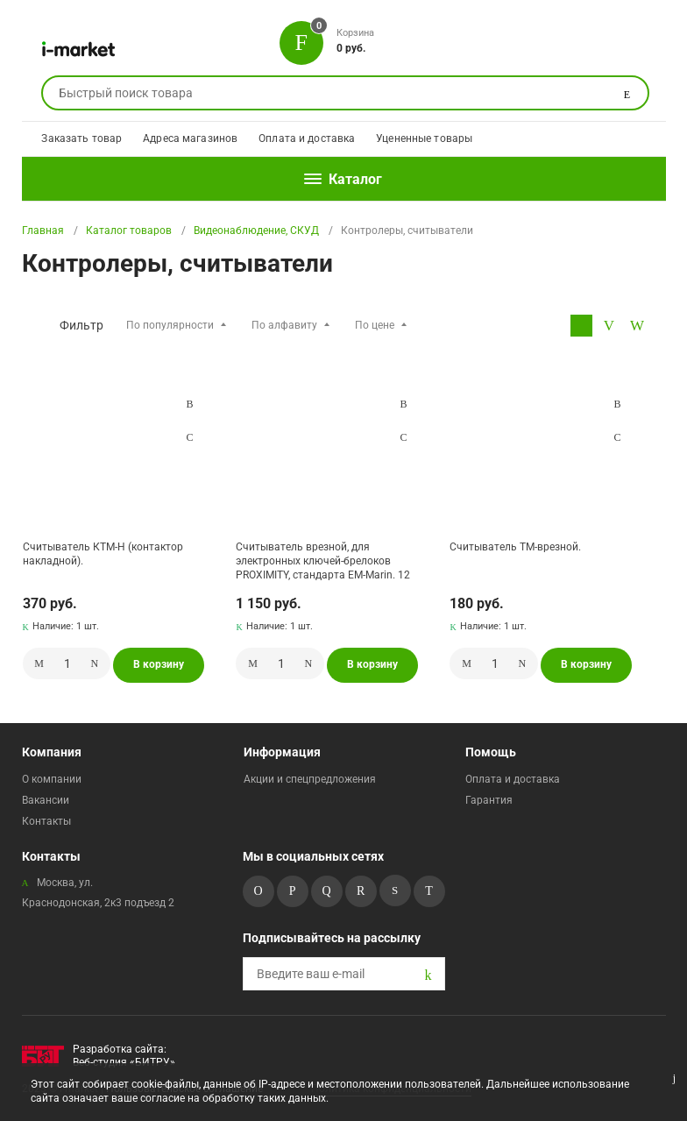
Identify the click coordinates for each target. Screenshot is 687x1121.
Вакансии (45, 800)
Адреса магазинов (190, 138)
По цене (374, 325)
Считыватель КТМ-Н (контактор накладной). (103, 554)
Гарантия (489, 800)
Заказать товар (81, 138)
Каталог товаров (129, 230)
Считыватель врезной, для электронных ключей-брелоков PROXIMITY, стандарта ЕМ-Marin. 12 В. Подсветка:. (323, 560)
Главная (43, 230)
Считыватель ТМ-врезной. (515, 547)
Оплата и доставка (307, 138)
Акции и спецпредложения (310, 779)
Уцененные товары (424, 138)
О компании (51, 779)
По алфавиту (284, 325)
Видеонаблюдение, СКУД (256, 230)
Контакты (46, 821)
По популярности (170, 325)
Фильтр (81, 325)
